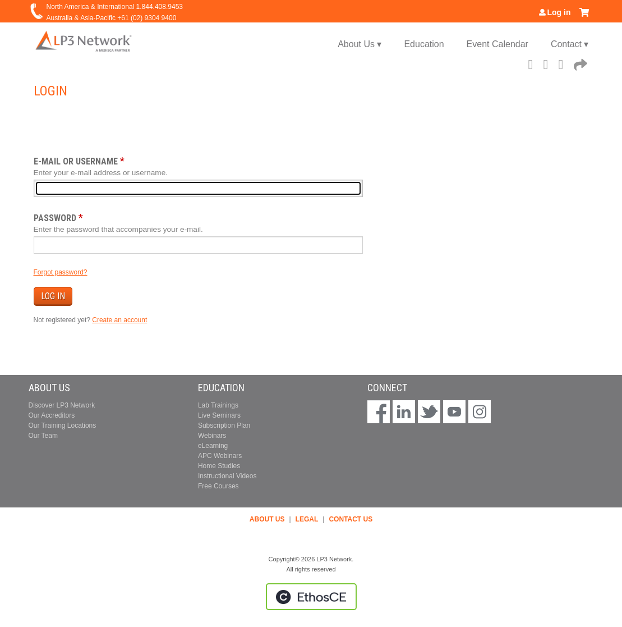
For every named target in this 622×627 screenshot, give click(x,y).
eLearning (213, 446)
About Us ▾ (359, 44)
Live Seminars (219, 415)
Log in (559, 12)
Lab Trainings (218, 405)
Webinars (212, 436)
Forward (579, 63)
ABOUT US (267, 519)
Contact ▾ (570, 44)
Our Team (43, 436)
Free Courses (218, 486)
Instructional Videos (227, 476)
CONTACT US (350, 519)
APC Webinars (220, 456)
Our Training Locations (62, 425)
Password (55, 218)
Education (424, 44)
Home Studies (219, 466)
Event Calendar (497, 44)
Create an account (119, 320)
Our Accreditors (52, 415)
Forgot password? (60, 272)
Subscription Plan (224, 425)
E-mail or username (76, 161)
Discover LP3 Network (62, 405)
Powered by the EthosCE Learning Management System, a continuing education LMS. (311, 596)
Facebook (534, 63)
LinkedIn (564, 63)
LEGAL (307, 519)
